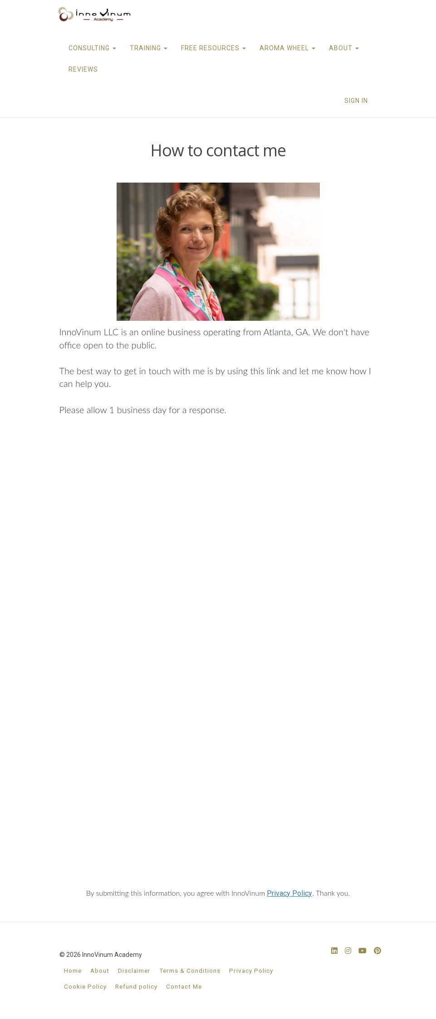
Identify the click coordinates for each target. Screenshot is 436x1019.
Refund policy (136, 986)
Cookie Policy (85, 986)
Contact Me (184, 986)
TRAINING (148, 48)
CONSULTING (92, 48)
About (99, 970)
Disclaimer (134, 970)
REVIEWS (83, 69)
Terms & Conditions (189, 970)
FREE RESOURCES (213, 48)
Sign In (356, 100)
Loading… (218, 657)
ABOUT (344, 48)
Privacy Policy (289, 893)
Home (73, 970)
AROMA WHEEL (287, 48)
